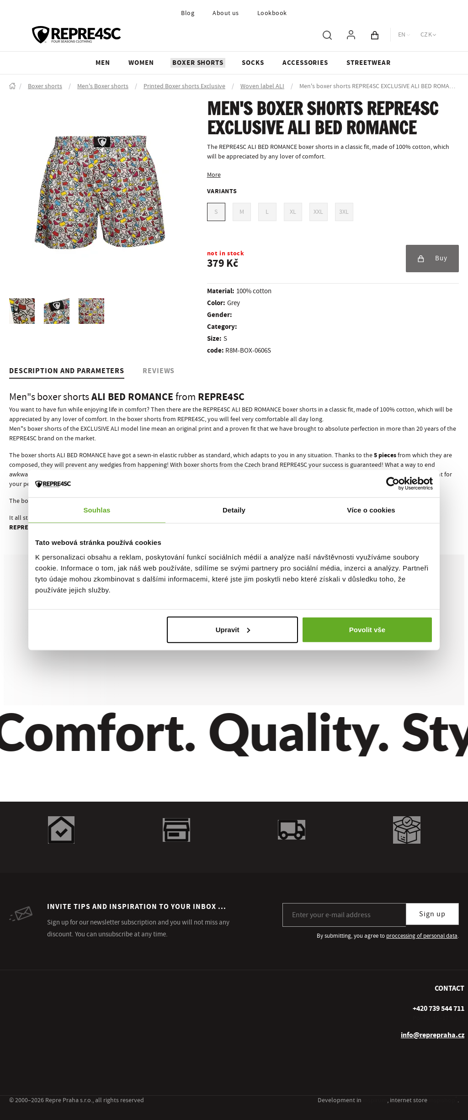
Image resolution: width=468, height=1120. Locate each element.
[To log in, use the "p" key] (351, 34)
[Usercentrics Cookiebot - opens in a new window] (393, 484)
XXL (318, 212)
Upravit (233, 629)
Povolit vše (367, 629)
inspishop (443, 1100)
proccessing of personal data (421, 936)
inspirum (375, 1100)
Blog (187, 13)
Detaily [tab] (234, 510)
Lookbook (272, 13)
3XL (344, 212)
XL (293, 212)
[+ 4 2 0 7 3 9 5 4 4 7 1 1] (438, 1009)
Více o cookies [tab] (371, 510)
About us (226, 13)
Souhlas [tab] (96, 510)
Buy (432, 258)
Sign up (432, 914)
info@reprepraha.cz (432, 1035)
